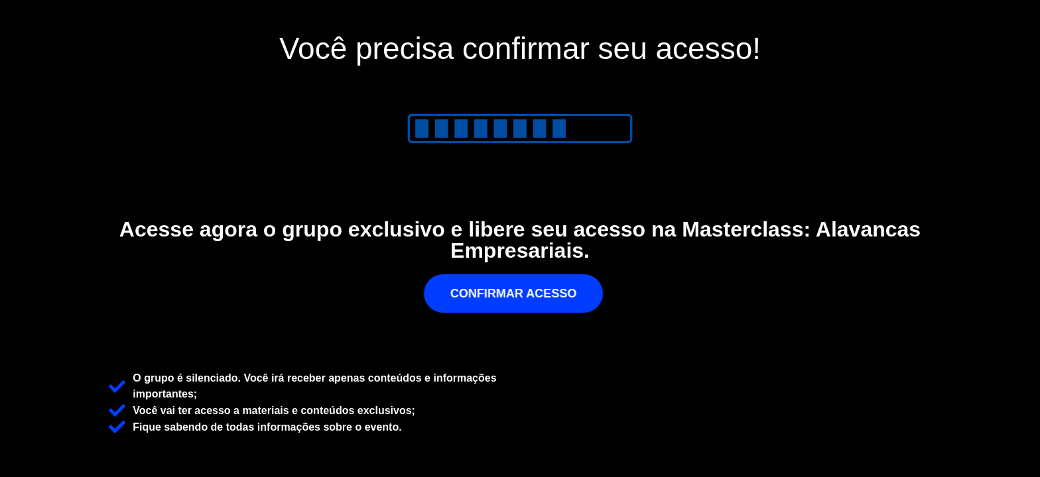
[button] (520, 293)
